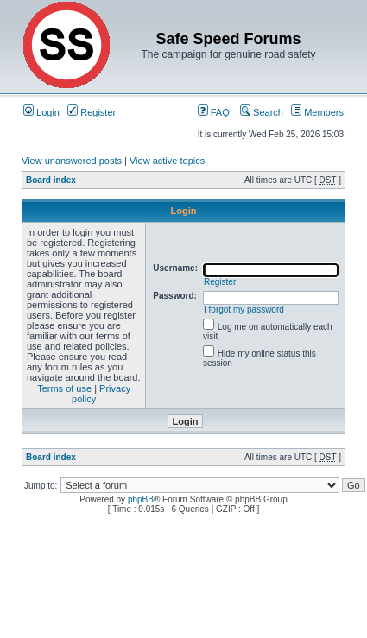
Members (317, 112)
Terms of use (64, 388)
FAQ (214, 112)
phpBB (141, 499)
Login (41, 112)
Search (261, 112)
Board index (51, 180)
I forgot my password (244, 309)
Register (91, 112)
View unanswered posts (72, 160)
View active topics (167, 160)
